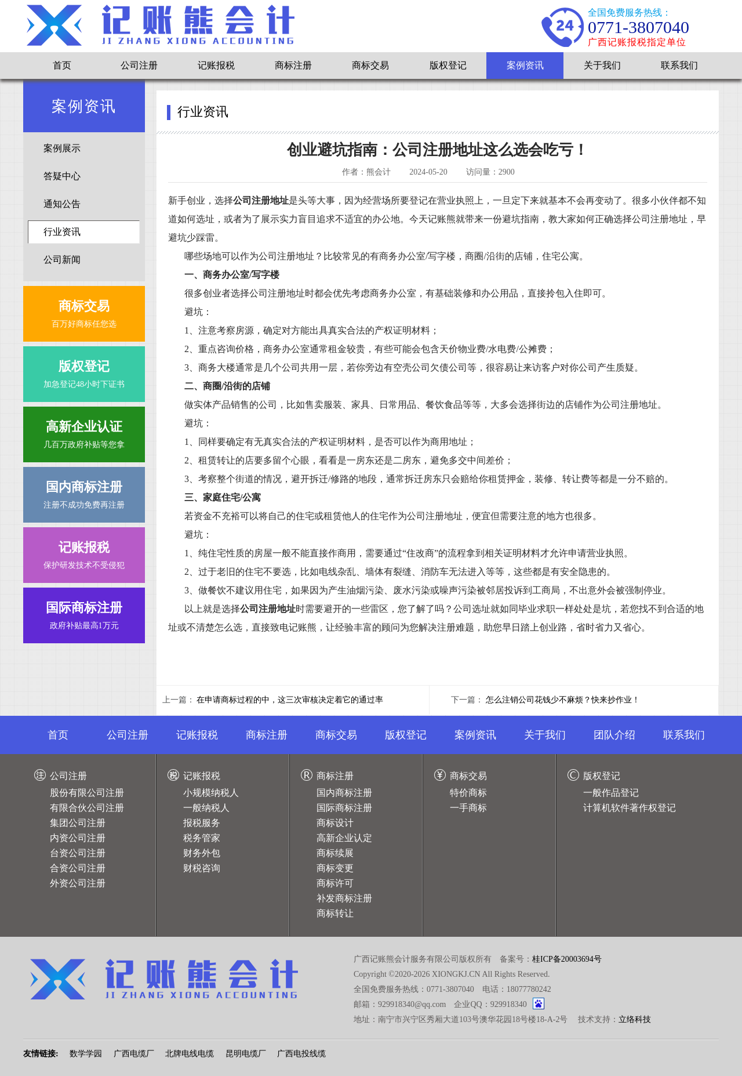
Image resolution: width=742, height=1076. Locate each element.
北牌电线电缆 (189, 1053)
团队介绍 (614, 735)
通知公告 (62, 204)
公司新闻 (62, 260)
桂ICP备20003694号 (567, 959)
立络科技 (635, 1019)
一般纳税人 (206, 808)
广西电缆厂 (134, 1053)
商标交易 (370, 65)
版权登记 (448, 65)
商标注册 (293, 65)
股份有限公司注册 (87, 793)
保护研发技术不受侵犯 (84, 552)
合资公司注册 (78, 868)
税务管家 (201, 838)
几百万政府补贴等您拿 (84, 432)
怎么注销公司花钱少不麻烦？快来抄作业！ (563, 699)
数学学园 (86, 1053)
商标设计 (335, 823)
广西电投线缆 (301, 1053)
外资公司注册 (78, 883)
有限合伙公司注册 (87, 808)
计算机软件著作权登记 (629, 808)
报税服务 (201, 823)
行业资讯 (62, 232)
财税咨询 (201, 868)
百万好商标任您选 (84, 311)
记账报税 (216, 65)
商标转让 (335, 913)
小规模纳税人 (211, 793)
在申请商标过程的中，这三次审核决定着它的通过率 (290, 699)
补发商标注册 (344, 898)
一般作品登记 (611, 793)
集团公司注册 (78, 823)
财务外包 (201, 853)
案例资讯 (525, 65)
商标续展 (335, 853)
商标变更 (335, 868)
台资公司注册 (78, 853)
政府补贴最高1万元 (84, 613)
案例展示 (62, 148)
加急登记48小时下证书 (84, 371)
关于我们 (602, 65)
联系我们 (679, 65)
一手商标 (468, 808)
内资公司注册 (78, 838)
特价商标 (468, 793)
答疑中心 (62, 176)
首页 (62, 65)
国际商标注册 (344, 808)
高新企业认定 (344, 838)
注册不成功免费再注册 (84, 492)
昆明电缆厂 (245, 1053)
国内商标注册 (344, 793)
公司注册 (139, 65)
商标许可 (335, 883)
